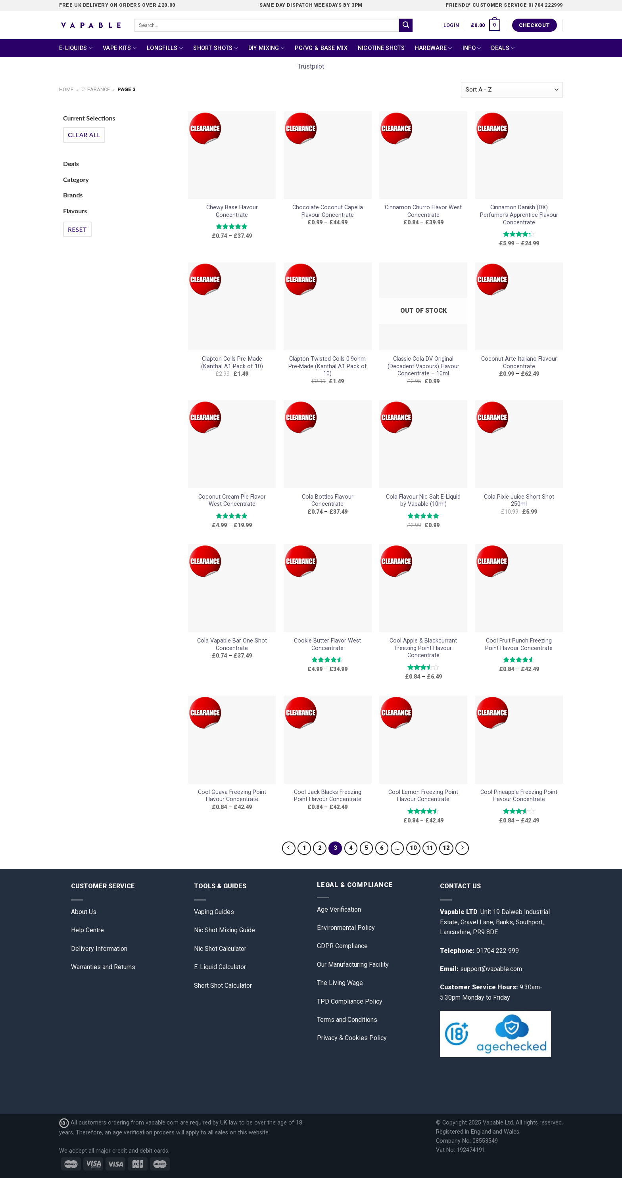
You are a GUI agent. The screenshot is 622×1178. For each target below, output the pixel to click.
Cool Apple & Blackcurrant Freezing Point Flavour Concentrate (423, 648)
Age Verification (339, 909)
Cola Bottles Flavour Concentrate (327, 500)
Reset (77, 229)
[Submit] (406, 25)
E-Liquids (75, 48)
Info (472, 48)
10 (413, 847)
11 (429, 847)
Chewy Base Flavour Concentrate (232, 211)
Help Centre (87, 930)
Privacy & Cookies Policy (352, 1038)
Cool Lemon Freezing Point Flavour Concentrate (423, 796)
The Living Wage (340, 983)
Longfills (165, 48)
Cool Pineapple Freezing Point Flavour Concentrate (518, 796)
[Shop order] (512, 90)
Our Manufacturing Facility (353, 964)
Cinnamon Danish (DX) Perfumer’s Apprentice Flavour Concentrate (519, 215)
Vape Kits (119, 48)
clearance (95, 89)
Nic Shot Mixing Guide (224, 930)
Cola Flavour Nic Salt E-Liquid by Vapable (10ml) (423, 500)
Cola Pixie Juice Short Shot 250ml (519, 500)
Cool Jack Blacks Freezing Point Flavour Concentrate (327, 796)
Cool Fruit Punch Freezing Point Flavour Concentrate (519, 644)
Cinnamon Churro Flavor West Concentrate (423, 211)
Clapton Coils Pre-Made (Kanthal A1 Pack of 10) (232, 363)
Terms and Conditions (347, 1019)
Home (66, 89)
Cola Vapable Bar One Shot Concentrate (232, 644)
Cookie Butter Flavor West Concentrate (327, 644)
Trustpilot (311, 66)
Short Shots (215, 48)
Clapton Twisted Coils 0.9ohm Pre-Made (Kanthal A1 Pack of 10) (327, 366)
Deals (502, 48)
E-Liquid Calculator (220, 967)
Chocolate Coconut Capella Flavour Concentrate (327, 211)
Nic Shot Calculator (220, 948)
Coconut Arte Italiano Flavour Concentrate (519, 363)
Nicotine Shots (381, 48)
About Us (83, 912)
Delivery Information (99, 948)
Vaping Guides (214, 912)
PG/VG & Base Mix (321, 48)
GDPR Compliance (342, 946)
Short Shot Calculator (223, 985)
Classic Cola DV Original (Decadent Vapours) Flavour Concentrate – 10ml (423, 366)
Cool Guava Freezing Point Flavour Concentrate (232, 796)
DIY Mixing (266, 48)
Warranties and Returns (103, 967)
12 (446, 847)
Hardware (433, 48)
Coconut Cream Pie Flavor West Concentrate (232, 500)
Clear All (84, 134)
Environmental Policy (346, 927)
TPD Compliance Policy (349, 1001)
